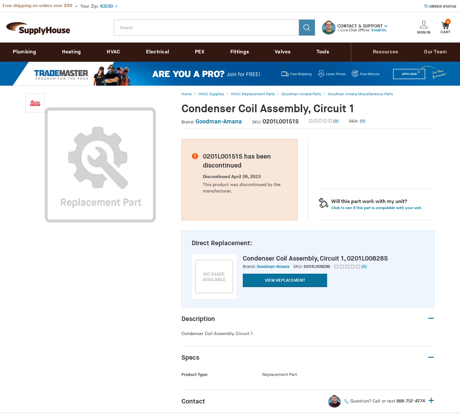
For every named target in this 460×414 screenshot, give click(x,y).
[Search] (307, 27)
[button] (386, 25)
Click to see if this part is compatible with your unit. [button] (376, 208)
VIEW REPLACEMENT (285, 280)
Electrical (157, 52)
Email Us (379, 30)
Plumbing (24, 52)
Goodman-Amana (218, 121)
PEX (199, 52)
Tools (323, 52)
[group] (350, 266)
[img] (321, 121)
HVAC (113, 52)
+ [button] (431, 401)
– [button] (431, 318)
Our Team (435, 52)
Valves (283, 52)
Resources (385, 52)
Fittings (239, 52)
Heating (71, 52)
